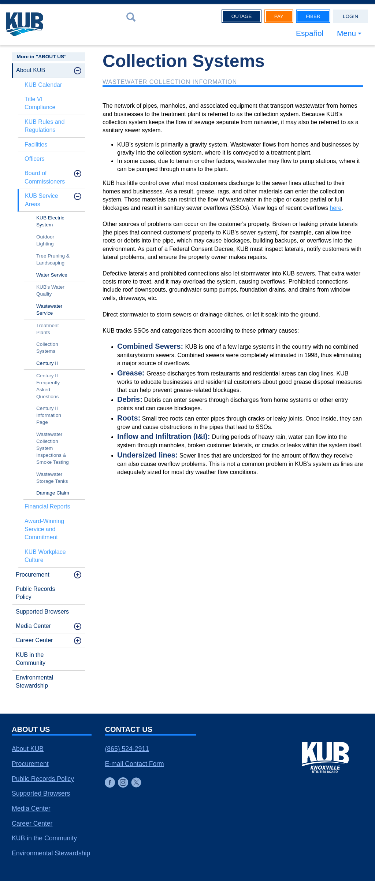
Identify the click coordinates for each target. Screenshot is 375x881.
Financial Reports (47, 506)
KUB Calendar (43, 85)
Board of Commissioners (45, 177)
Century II (47, 363)
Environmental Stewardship (34, 681)
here (335, 208)
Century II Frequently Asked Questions (48, 386)
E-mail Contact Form (134, 763)
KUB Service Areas (41, 200)
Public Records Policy (35, 593)
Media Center (33, 626)
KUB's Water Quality (50, 290)
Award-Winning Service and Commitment (44, 529)
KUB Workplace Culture (45, 556)
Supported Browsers (42, 611)
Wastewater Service (49, 309)
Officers (35, 159)
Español (309, 33)
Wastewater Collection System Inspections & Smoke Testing (52, 448)
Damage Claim (52, 493)
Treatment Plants (47, 329)
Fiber (313, 16)
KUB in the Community (30, 659)
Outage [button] (241, 16)
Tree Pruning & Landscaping (53, 259)
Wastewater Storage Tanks (52, 477)
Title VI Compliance (40, 103)
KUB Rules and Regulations (44, 126)
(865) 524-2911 (127, 748)
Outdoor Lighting (45, 240)
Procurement (32, 574)
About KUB (30, 70)
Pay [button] (278, 16)
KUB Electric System (50, 221)
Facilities (36, 144)
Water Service (51, 275)
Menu (346, 33)
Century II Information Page (48, 415)
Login (350, 16)
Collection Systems (47, 347)
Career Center (34, 640)
